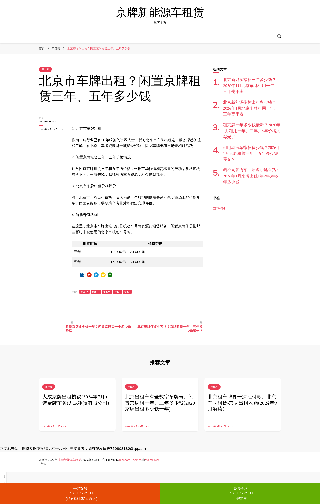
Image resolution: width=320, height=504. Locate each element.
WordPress (152, 460)
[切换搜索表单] (279, 36)
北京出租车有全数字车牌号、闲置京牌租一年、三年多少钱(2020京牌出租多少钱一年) (160, 403)
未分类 (45, 69)
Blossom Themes (130, 460)
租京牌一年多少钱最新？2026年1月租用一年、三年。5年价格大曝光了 (251, 130)
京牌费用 (220, 208)
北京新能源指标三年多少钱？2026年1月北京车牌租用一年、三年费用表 (250, 85)
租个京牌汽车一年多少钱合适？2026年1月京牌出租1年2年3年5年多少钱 (251, 176)
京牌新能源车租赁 (160, 12)
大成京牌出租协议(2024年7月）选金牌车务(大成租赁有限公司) (76, 400)
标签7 (117, 291)
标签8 (127, 291)
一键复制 (240, 493)
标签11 (84, 291)
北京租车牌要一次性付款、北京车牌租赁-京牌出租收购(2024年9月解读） (242, 403)
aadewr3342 (47, 121)
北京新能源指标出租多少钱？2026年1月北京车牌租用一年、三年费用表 (250, 108)
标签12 (95, 291)
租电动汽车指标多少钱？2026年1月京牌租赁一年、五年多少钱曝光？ (251, 153)
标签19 (107, 291)
